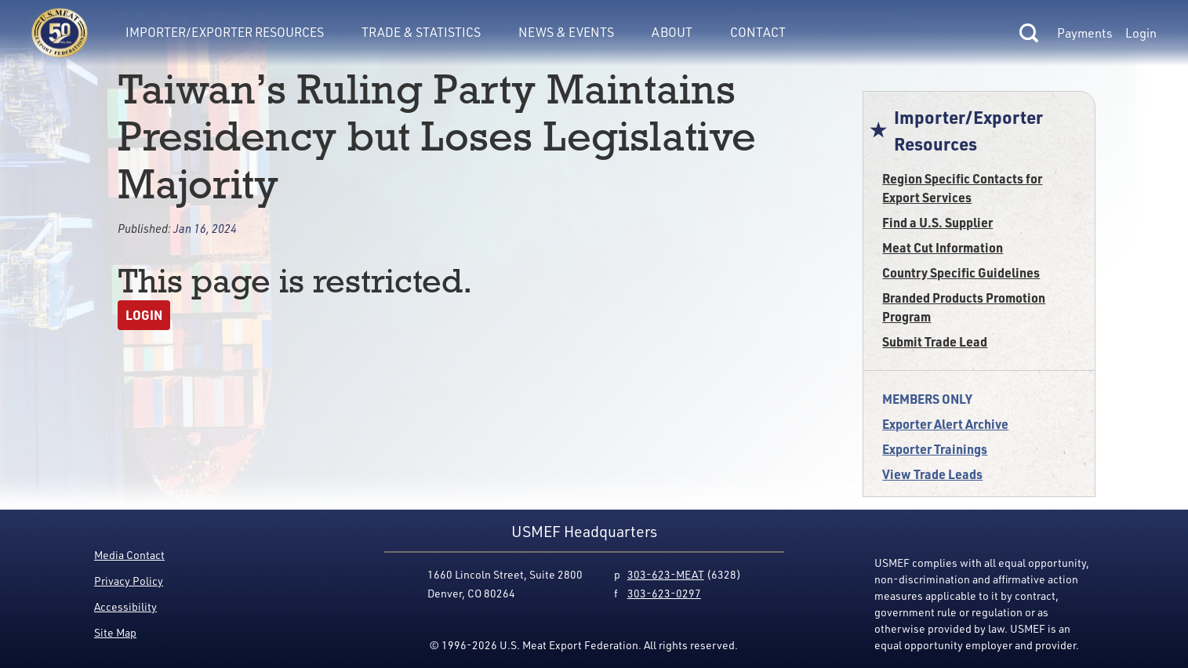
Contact (758, 32)
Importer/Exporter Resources (224, 32)
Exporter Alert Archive (945, 424)
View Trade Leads (932, 474)
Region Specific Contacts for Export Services (962, 187)
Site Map (115, 632)
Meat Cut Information (942, 247)
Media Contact (129, 554)
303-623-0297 (664, 593)
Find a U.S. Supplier (937, 222)
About (672, 32)
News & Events (566, 32)
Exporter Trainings (934, 449)
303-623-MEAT (665, 574)
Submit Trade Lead (934, 341)
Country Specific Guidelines (961, 272)
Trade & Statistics (421, 32)
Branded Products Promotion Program (963, 307)
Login (1141, 33)
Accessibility (125, 606)
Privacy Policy (128, 580)
